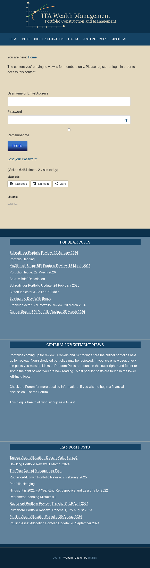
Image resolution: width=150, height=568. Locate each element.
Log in (57, 557)
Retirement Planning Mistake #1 (33, 497)
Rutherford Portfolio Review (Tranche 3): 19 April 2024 (49, 503)
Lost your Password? (23, 159)
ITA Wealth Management (75, 14)
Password (15, 111)
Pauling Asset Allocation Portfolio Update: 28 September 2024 (55, 523)
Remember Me (69, 132)
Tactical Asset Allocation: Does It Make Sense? (44, 457)
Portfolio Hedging (22, 484)
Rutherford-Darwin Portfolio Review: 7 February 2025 (48, 477)
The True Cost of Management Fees (36, 470)
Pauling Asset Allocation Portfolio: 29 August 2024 (46, 516)
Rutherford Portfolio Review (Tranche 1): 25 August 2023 (51, 510)
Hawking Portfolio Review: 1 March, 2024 (40, 464)
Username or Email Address (28, 93)
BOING (92, 557)
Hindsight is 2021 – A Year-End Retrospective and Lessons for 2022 (59, 490)
